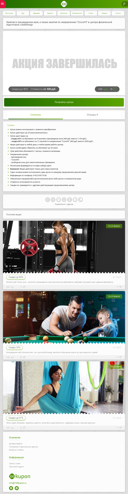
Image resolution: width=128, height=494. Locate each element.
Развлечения (77, 13)
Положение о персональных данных (23, 447)
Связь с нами (14, 464)
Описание (35, 114)
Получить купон (64, 102)
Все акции (9, 13)
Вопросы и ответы (16, 450)
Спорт (90, 13)
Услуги (118, 13)
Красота (50, 13)
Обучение (63, 13)
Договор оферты (15, 444)
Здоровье (36, 13)
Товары (104, 13)
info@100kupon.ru (17, 483)
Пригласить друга (16, 467)
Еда (23, 13)
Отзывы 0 (92, 114)
